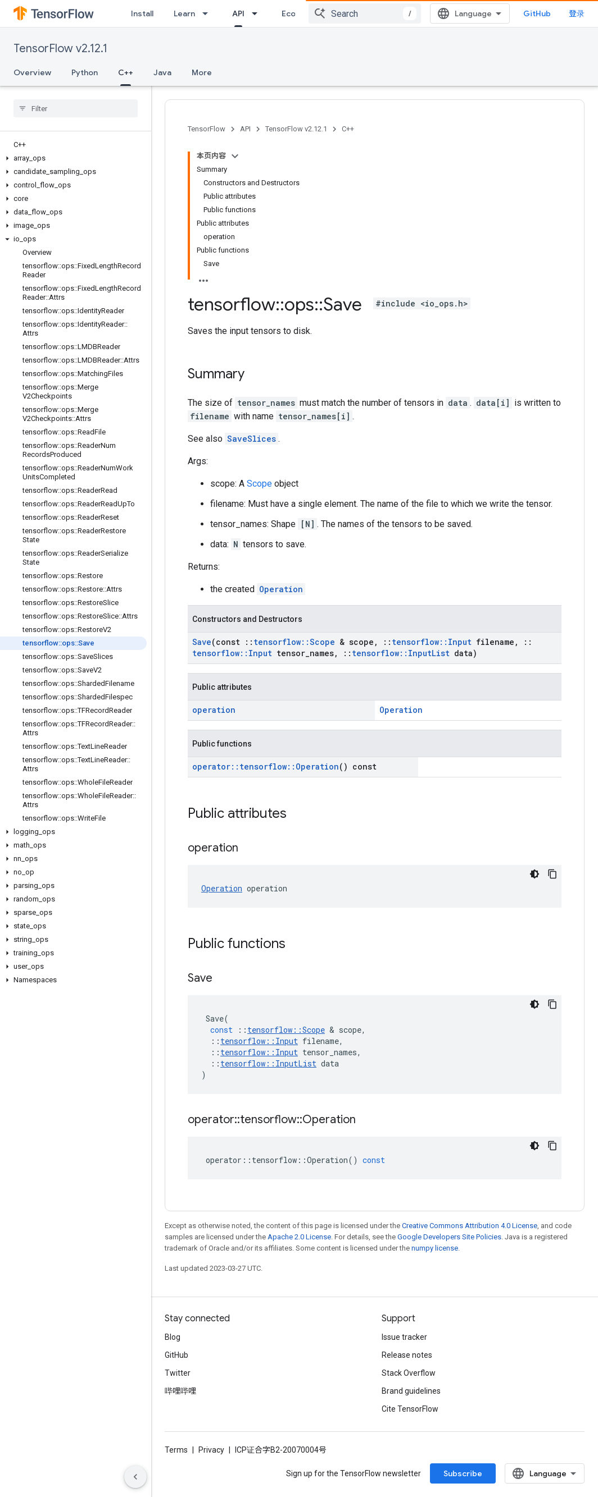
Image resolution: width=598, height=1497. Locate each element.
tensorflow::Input (432, 642)
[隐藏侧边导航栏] (135, 1477)
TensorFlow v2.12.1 (60, 49)
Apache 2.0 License (299, 1237)
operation (213, 709)
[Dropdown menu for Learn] (208, 13)
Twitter (178, 1372)
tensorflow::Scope (294, 642)
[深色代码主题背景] (534, 874)
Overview (32, 72)
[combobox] (365, 13)
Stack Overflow (409, 1372)
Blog (172, 1337)
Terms (176, 1449)
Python (84, 72)
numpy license (434, 1248)
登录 (577, 13)
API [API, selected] (238, 13)
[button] (73, 158)
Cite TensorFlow (410, 1408)
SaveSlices (251, 438)
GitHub (537, 13)
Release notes (407, 1354)
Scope (259, 483)
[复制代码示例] (552, 874)
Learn (184, 13)
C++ (348, 129)
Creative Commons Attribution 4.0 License (469, 1225)
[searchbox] (75, 108)
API (245, 129)
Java (162, 72)
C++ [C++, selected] (125, 72)
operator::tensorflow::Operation (265, 766)
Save (201, 642)
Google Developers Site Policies (449, 1237)
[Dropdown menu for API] (257, 13)
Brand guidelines (411, 1390)
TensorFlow (206, 129)
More (202, 72)
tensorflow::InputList (401, 653)
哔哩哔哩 (180, 1390)
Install (142, 13)
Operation (281, 589)
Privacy (211, 1449)
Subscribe (462, 1473)
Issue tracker (404, 1337)
